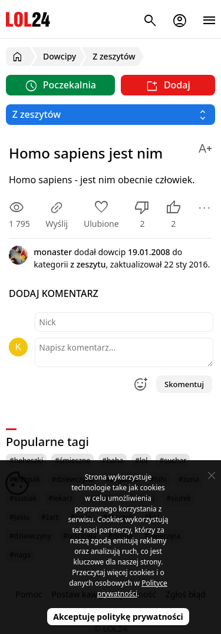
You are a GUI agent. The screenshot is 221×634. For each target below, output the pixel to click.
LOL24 (28, 19)
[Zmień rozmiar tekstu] (205, 146)
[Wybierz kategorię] (110, 114)
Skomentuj (184, 384)
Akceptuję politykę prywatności (118, 616)
